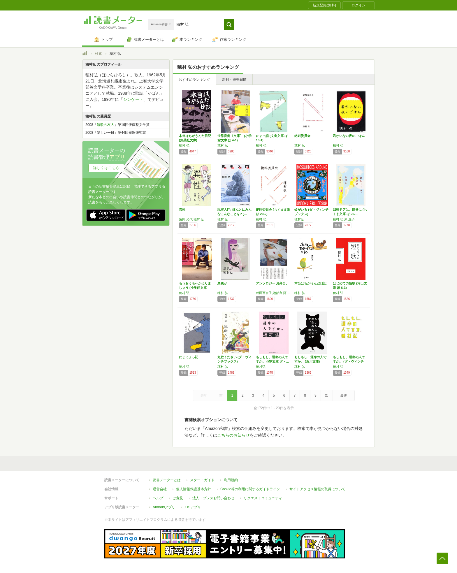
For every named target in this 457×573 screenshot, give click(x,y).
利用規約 (231, 480)
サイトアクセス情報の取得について (317, 489)
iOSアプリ (192, 507)
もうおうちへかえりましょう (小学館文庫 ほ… (195, 288)
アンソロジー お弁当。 (272, 283)
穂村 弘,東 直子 (344, 219)
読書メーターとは (167, 480)
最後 (343, 395)
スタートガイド (202, 480)
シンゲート (133, 99)
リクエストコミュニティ (263, 498)
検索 (98, 54)
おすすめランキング (194, 80)
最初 (204, 395)
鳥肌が (222, 283)
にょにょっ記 (188, 357)
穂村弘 (299, 219)
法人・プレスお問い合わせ (213, 498)
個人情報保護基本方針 (193, 489)
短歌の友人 (105, 125)
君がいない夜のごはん (349, 136)
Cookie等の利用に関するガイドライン (250, 489)
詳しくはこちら (106, 168)
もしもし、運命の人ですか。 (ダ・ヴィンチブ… (349, 361)
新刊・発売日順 (234, 80)
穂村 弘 (184, 145)
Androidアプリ (164, 507)
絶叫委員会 (302, 136)
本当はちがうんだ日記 (310, 283)
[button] (229, 24)
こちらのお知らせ (233, 435)
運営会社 (160, 489)
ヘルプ (158, 498)
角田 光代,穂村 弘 (191, 219)
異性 (182, 209)
